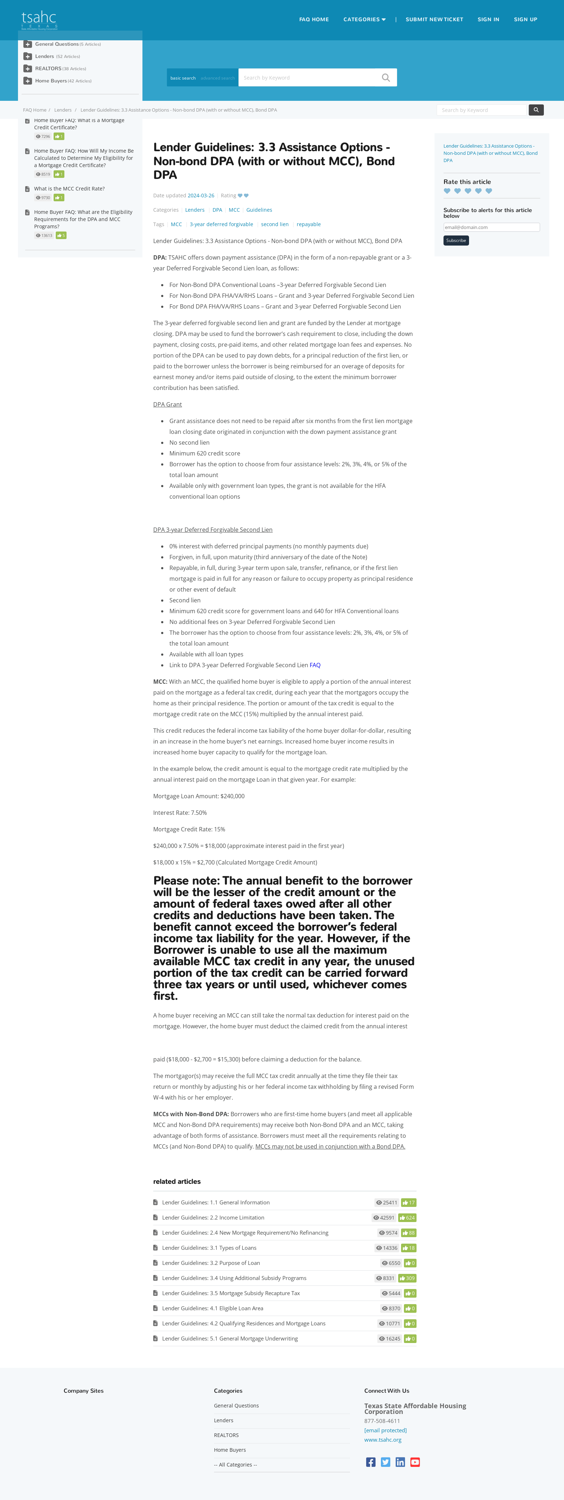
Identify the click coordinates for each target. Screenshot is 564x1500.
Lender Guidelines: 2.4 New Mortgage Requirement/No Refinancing (245, 1232)
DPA (217, 209)
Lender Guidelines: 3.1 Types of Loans (209, 1247)
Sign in (489, 19)
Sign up (525, 19)
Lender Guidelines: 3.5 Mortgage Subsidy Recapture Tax (231, 1293)
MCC (234, 209)
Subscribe (456, 240)
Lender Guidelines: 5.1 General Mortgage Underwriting (230, 1338)
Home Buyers (51, 80)
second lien (275, 224)
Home (320, 19)
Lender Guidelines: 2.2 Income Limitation (213, 1217)
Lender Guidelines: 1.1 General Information (216, 1202)
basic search (183, 78)
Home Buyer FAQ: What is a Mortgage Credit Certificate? (79, 124)
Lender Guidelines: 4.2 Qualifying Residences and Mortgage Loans (244, 1323)
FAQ (315, 665)
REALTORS (48, 68)
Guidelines (259, 209)
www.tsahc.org (382, 1439)
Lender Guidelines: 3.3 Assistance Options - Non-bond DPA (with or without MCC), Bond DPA (491, 153)
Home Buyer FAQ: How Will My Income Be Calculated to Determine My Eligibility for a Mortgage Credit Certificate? (84, 158)
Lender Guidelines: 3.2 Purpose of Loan (211, 1262)
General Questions (57, 44)
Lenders (63, 110)
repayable (309, 224)
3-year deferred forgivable (222, 224)
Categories (362, 19)
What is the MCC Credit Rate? (69, 188)
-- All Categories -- (235, 1465)
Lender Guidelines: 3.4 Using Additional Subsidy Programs (234, 1277)
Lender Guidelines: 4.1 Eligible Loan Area (212, 1308)
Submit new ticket (434, 19)
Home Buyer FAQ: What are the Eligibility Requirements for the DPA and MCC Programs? (83, 219)
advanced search (218, 78)
